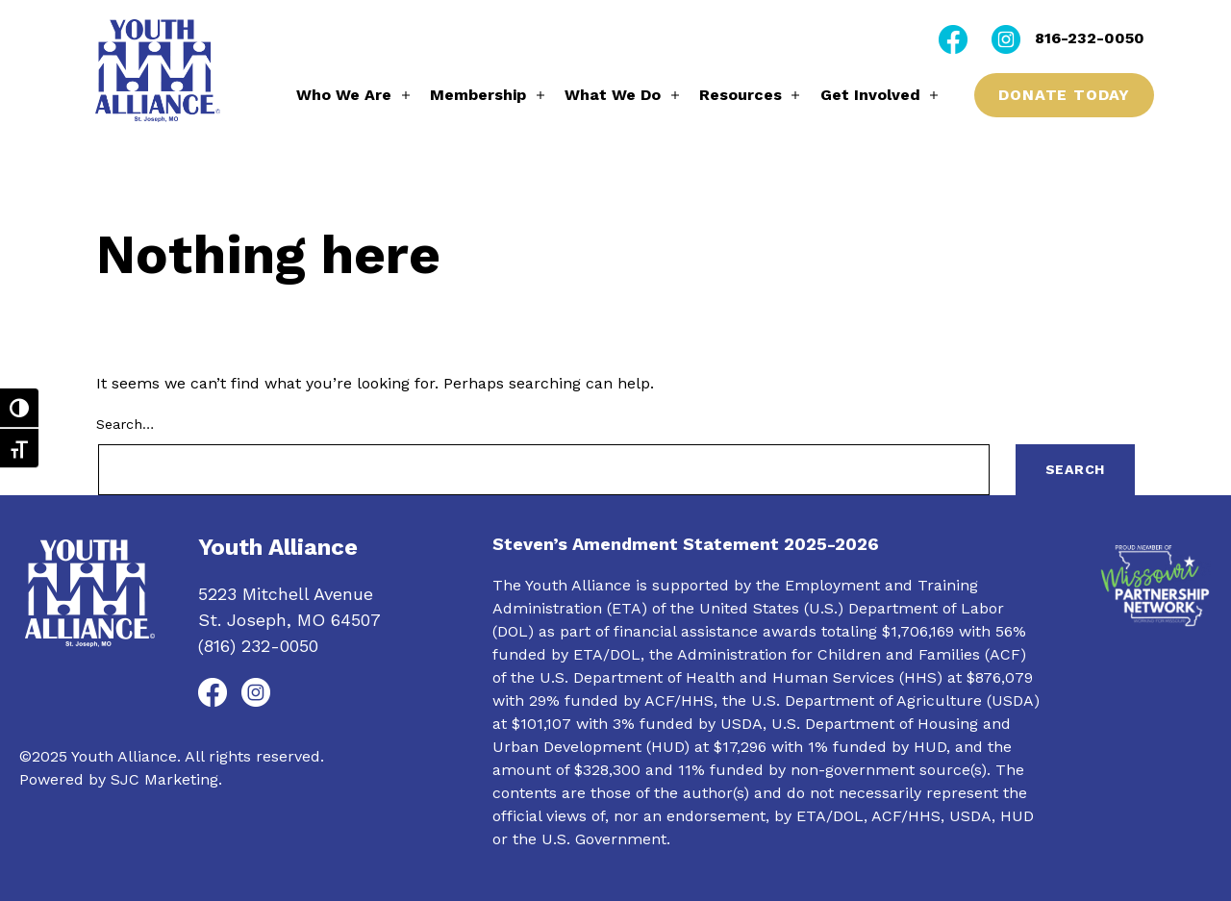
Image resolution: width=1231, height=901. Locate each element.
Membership (478, 95)
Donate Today (1064, 95)
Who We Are (343, 95)
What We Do (613, 95)
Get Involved (870, 95)
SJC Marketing (164, 779)
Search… (125, 424)
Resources (740, 95)
